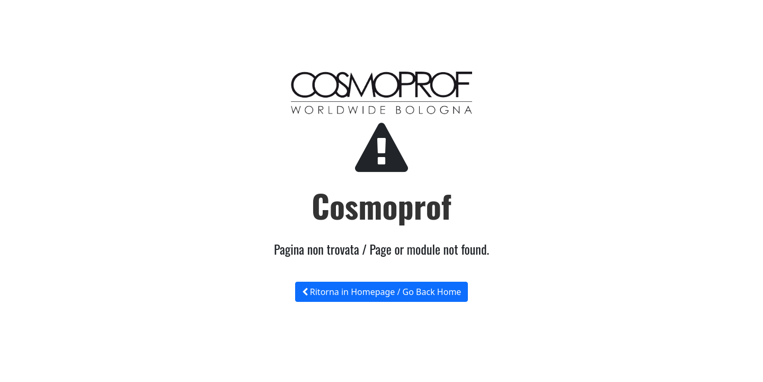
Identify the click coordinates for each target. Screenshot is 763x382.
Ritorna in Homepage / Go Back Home (382, 292)
